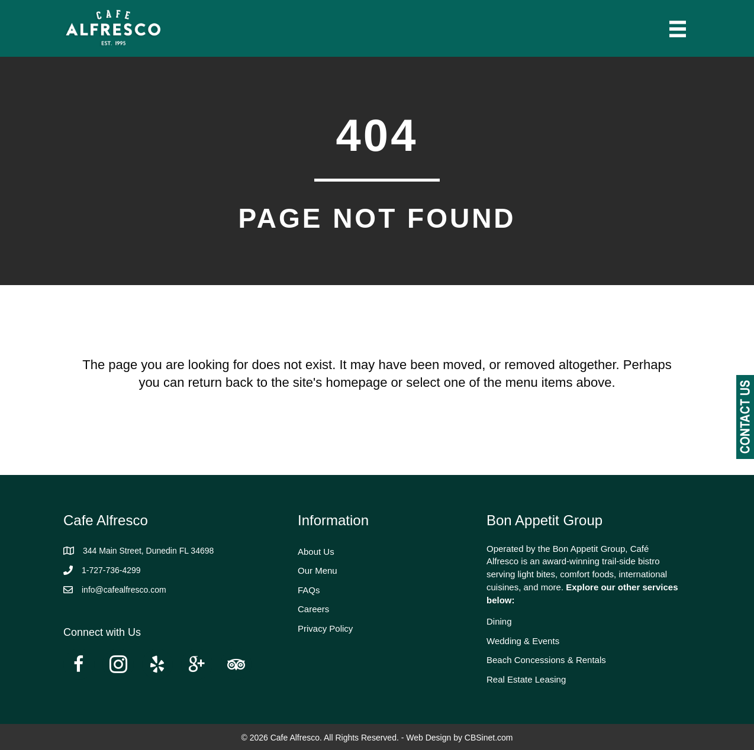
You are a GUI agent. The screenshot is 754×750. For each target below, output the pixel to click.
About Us (316, 552)
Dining (499, 621)
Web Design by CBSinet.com (459, 737)
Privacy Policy (325, 628)
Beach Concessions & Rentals (546, 660)
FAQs (309, 590)
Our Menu (317, 570)
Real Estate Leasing (526, 679)
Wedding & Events (522, 641)
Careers (313, 609)
